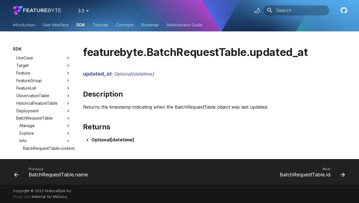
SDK (80, 24)
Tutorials (100, 24)
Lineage (45, 119)
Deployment (27, 51)
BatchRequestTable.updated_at (47, 111)
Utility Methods (43, 149)
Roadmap (150, 24)
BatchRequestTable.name (46, 104)
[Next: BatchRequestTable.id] (310, 172)
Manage (45, 66)
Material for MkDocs (49, 197)
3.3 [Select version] (81, 10)
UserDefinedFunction (36, 134)
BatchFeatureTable (33, 127)
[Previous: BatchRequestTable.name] (52, 172)
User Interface (55, 24)
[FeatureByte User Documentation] (37, 10)
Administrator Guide (184, 24)
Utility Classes (43, 142)
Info (45, 81)
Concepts (125, 24)
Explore (45, 74)
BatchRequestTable (34, 59)
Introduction (24, 24)
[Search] (296, 10)
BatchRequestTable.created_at (47, 96)
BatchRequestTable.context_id (47, 89)
